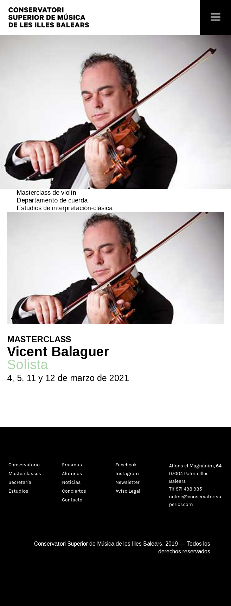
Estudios (18, 491)
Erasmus (72, 464)
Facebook (126, 464)
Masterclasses (24, 473)
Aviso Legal (128, 491)
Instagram (127, 473)
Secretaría (19, 482)
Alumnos (72, 473)
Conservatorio (24, 464)
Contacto (72, 499)
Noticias (71, 482)
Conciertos (74, 491)
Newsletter (128, 482)
